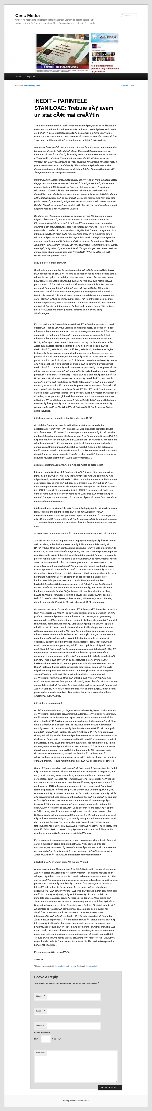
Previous (123, 86)
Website (40, 1025)
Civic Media (27, 15)
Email (40, 1011)
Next (133, 86)
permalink (93, 966)
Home (18, 77)
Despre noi (30, 77)
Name (40, 996)
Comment (40, 1053)
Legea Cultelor (62, 966)
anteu (38, 86)
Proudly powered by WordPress (75, 1101)
